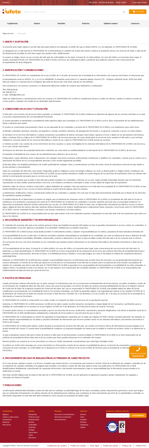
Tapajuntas (84, 424)
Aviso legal (94, 445)
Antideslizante (34, 419)
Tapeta (82, 427)
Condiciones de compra (56, 445)
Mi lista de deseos (106, 2)
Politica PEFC (141, 445)
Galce (82, 416)
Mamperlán (33, 414)
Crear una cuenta (139, 2)
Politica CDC (127, 445)
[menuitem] (13, 23)
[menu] (74, 23)
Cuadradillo (33, 424)
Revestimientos (60, 419)
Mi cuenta (93, 2)
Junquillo (83, 419)
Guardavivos (7, 419)
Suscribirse (138, 415)
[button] (8, 2)
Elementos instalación (62, 416)
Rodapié (32, 429)
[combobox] (75, 12)
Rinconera (32, 437)
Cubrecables (33, 432)
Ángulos (6, 414)
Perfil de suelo (34, 416)
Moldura (83, 421)
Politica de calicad (110, 445)
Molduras (6, 421)
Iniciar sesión (121, 2)
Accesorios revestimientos (64, 414)
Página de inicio (8, 33)
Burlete (31, 421)
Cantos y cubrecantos (11, 416)
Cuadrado (32, 427)
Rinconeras (7, 424)
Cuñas (31, 434)
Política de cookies (78, 445)
